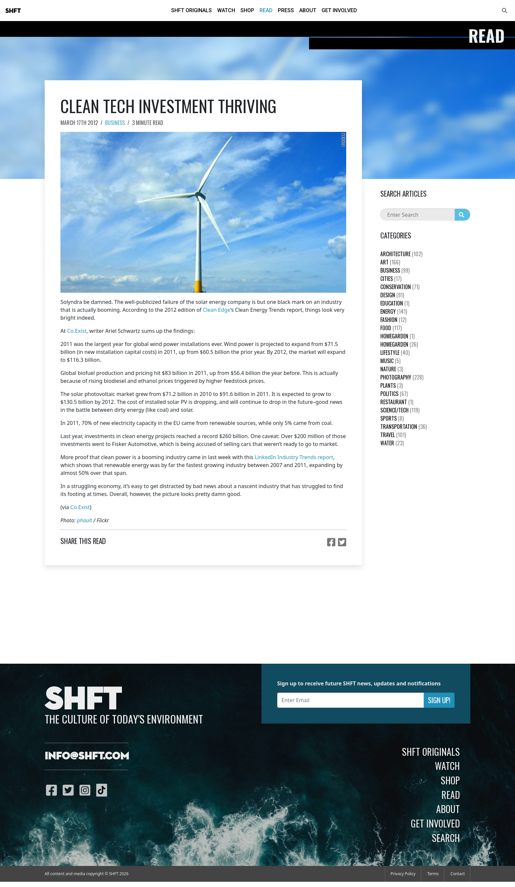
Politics (394, 394)
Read (266, 10)
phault (84, 520)
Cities (390, 279)
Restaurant (396, 402)
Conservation (399, 287)
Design (392, 295)
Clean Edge (216, 309)
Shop (247, 10)
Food (391, 328)
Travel (393, 435)
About (307, 10)
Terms (433, 873)
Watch (226, 10)
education (394, 303)
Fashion (393, 320)
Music (390, 361)
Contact (458, 873)
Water (392, 443)
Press (286, 10)
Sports (392, 418)
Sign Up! (439, 700)
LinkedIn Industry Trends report (294, 457)
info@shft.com (87, 756)
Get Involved (339, 10)
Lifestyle (395, 353)
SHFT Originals (191, 10)
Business (115, 123)
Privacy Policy (403, 873)
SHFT (13, 11)
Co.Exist (76, 330)
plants (391, 385)
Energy (393, 311)
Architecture (401, 254)
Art (390, 262)
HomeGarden (397, 336)
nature (391, 369)
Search (446, 838)
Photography (401, 377)
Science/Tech (399, 410)
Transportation (403, 427)
